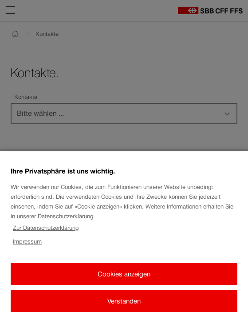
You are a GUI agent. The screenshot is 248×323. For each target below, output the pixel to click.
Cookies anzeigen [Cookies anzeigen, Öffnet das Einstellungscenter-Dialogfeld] (124, 279)
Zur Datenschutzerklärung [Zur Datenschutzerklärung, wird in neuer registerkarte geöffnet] (46, 233)
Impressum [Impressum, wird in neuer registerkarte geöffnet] (27, 247)
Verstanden (124, 306)
